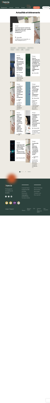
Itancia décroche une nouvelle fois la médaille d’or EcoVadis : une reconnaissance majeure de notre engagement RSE (36, 64)
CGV (34, 208)
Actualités (24, 191)
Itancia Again (37, 191)
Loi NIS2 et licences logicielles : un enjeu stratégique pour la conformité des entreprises (20, 92)
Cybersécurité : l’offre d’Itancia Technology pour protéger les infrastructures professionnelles (21, 149)
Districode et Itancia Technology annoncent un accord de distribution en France (35, 91)
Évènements (24, 193)
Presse (17, 49)
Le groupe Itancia (25, 187)
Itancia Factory (37, 189)
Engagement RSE (25, 189)
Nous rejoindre (37, 195)
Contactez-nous (37, 193)
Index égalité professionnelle (25, 196)
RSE (22, 49)
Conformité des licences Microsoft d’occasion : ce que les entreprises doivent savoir (35, 149)
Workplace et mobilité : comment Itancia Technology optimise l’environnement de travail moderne (36, 120)
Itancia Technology (38, 187)
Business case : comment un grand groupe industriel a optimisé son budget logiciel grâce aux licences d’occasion (20, 123)
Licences (27, 49)
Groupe (12, 49)
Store (36, 8)
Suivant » (29, 171)
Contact (46, 7)
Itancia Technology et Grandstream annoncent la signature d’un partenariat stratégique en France (20, 64)
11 (25, 171)
